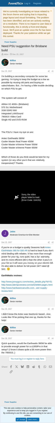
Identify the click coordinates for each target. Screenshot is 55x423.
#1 (53, 71)
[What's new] (46, 3)
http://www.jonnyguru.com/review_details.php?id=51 (26, 281)
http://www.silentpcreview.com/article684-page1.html (27, 284)
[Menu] (4, 3)
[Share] (49, 71)
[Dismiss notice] (50, 11)
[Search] (51, 3)
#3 (53, 309)
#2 (53, 242)
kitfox (6, 54)
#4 (53, 338)
